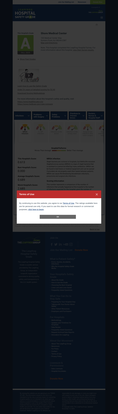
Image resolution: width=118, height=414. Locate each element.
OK (58, 217)
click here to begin (36, 210)
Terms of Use (68, 203)
